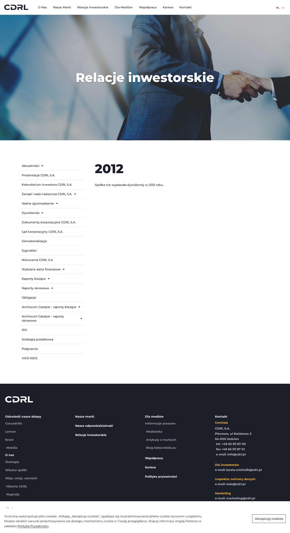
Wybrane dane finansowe (43, 269)
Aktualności (32, 165)
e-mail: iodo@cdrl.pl (230, 484)
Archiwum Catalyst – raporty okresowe (52, 318)
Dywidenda (32, 212)
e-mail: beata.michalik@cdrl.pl (238, 470)
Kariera (168, 7)
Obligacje (29, 297)
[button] (269, 518)
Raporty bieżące (36, 278)
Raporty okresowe (37, 288)
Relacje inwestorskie (92, 7)
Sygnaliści (29, 250)
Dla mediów (124, 7)
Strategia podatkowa (37, 339)
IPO (24, 330)
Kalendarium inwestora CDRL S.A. (47, 185)
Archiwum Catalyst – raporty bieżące (51, 307)
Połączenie (30, 349)
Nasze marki (62, 7)
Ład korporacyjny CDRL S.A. (42, 232)
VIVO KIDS (29, 358)
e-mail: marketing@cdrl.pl (235, 498)
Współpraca (147, 7)
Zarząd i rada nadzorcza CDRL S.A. (49, 194)
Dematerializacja (34, 241)
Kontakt (185, 7)
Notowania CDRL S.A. (37, 260)
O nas (42, 7)
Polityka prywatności (161, 476)
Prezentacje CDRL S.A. (38, 175)
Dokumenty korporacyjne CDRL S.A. (49, 222)
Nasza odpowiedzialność (94, 426)
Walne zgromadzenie (40, 203)
